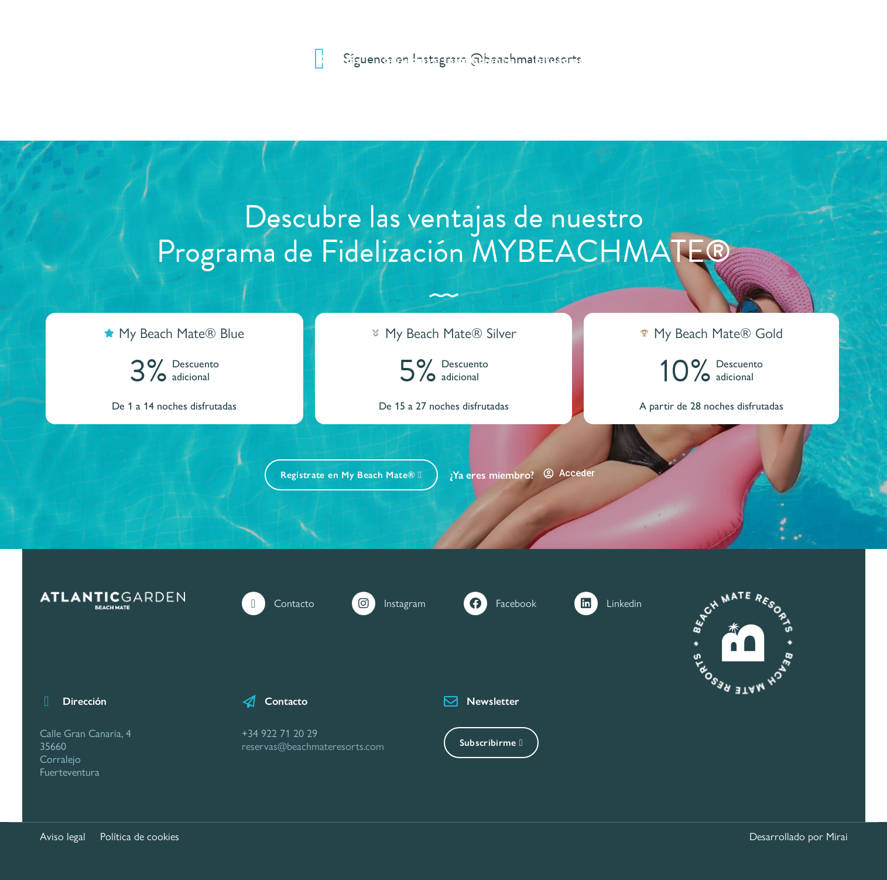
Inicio (182, 59)
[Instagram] (363, 603)
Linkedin (624, 603)
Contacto (695, 59)
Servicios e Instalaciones (447, 59)
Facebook (516, 603)
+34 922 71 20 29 (279, 733)
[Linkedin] (586, 603)
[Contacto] (253, 603)
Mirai (837, 836)
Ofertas (340, 59)
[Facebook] (475, 603)
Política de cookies (139, 836)
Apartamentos (259, 59)
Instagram (405, 603)
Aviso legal (62, 836)
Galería (627, 59)
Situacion (560, 59)
